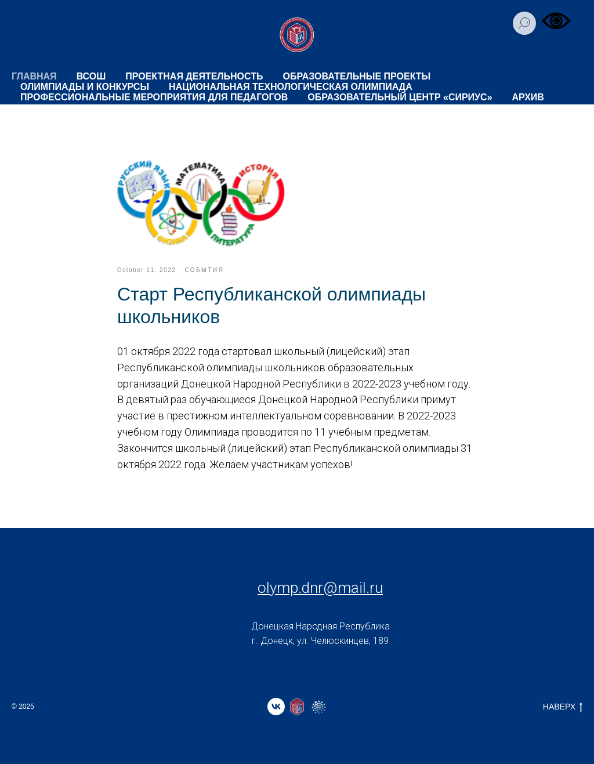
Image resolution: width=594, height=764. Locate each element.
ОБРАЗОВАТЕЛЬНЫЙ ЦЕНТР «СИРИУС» (399, 97)
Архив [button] (528, 97)
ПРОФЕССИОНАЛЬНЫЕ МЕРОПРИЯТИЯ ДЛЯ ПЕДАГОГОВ (154, 97)
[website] (297, 706)
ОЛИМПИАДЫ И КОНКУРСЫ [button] (84, 87)
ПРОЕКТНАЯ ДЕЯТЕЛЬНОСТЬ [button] (194, 76)
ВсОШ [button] (91, 76)
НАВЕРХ (562, 707)
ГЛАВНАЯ (34, 76)
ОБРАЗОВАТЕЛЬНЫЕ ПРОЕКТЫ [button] (357, 76)
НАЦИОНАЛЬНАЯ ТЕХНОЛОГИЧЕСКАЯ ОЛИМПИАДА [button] (290, 87)
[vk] (276, 706)
